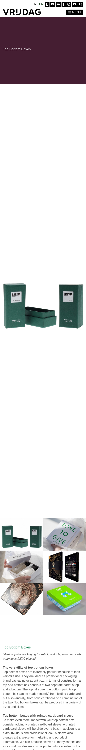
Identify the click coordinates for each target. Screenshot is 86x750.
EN (41, 4)
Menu (74, 12)
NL (36, 4)
